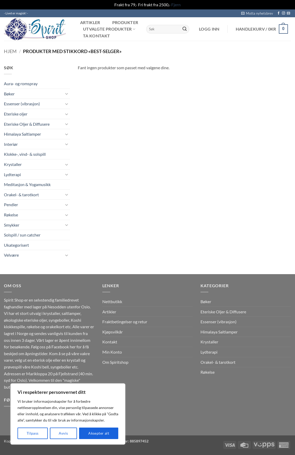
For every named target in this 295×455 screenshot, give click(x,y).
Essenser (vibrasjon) (22, 103)
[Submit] (184, 29)
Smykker (11, 224)
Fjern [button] (176, 4)
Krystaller (13, 164)
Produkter (125, 22)
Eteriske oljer (15, 113)
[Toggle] (67, 93)
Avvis (63, 433)
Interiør (11, 144)
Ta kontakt (96, 36)
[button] (257, 13)
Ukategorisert (16, 245)
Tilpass (33, 433)
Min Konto (112, 351)
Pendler (11, 204)
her (73, 346)
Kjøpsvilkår (112, 331)
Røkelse (11, 214)
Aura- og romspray (21, 83)
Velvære (11, 254)
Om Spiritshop (115, 362)
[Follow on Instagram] (283, 13)
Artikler (90, 22)
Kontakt (109, 341)
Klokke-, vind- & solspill (25, 154)
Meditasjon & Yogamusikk (27, 184)
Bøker (9, 93)
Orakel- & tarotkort (21, 194)
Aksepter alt (98, 433)
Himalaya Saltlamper (22, 133)
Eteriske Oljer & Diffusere (27, 124)
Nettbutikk (112, 301)
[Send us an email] (288, 13)
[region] (67, 414)
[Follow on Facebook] (278, 13)
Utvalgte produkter (109, 29)
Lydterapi (12, 174)
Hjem (10, 51)
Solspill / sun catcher (22, 234)
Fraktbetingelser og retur (124, 321)
